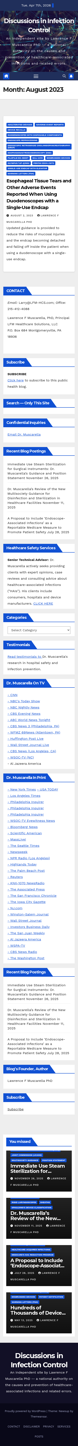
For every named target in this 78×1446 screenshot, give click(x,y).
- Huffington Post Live (25, 739)
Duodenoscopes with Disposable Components (35, 135)
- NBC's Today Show (23, 701)
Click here (15, 380)
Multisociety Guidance (25, 1160)
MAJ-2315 (37, 158)
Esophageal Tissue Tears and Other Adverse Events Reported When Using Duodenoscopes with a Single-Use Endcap (38, 194)
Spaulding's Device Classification (31, 1207)
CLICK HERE (43, 603)
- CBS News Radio (22, 952)
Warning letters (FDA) (21, 173)
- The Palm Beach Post (26, 871)
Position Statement (53, 1160)
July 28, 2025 (25, 1273)
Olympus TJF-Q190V (19, 163)
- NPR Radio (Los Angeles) (28, 858)
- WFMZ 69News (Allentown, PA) (33, 732)
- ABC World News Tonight (28, 720)
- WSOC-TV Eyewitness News (31, 821)
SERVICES (64, 1426)
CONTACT (13, 1426)
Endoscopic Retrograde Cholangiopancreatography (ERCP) (39, 146)
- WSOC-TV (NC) (20, 757)
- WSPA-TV (16, 946)
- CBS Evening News (23, 714)
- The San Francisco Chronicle (32, 896)
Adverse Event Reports (49, 124)
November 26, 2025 (29, 1178)
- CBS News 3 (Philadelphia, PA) (33, 726)
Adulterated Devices (20, 124)
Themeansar (39, 1416)
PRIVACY (48, 1426)
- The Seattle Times (23, 846)
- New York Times (21, 789)
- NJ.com (14, 908)
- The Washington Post (26, 958)
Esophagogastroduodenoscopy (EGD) (30, 153)
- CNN (12, 695)
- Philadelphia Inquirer (25, 802)
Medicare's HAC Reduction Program (32, 1255)
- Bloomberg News (22, 827)
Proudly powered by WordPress (26, 1411)
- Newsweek (17, 852)
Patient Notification (51, 1297)
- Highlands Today (22, 864)
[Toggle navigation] (36, 76)
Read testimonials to (24, 657)
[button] (64, 76)
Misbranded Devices (58, 158)
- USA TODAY (47, 789)
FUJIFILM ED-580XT (18, 158)
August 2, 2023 (22, 215)
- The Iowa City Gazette (26, 902)
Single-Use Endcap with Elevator (27, 168)
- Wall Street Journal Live (28, 745)
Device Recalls (16, 130)
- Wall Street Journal (24, 921)
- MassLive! (16, 839)
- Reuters (15, 877)
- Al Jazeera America (24, 939)
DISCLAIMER (31, 1426)
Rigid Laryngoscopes (24, 1202)
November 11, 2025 (29, 1225)
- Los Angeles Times (23, 796)
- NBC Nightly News (23, 707)
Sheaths (45, 1202)
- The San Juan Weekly (26, 933)
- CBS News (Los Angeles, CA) (31, 751)
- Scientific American (24, 833)
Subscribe (15, 1109)
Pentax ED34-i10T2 (43, 163)
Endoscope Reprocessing (22, 140)
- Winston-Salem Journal (28, 914)
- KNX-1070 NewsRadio (26, 883)
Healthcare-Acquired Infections (31, 1249)
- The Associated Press (26, 889)
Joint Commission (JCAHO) (27, 1155)
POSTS (39, 1436)
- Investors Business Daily (28, 927)
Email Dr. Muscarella (24, 434)
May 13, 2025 (24, 1320)
